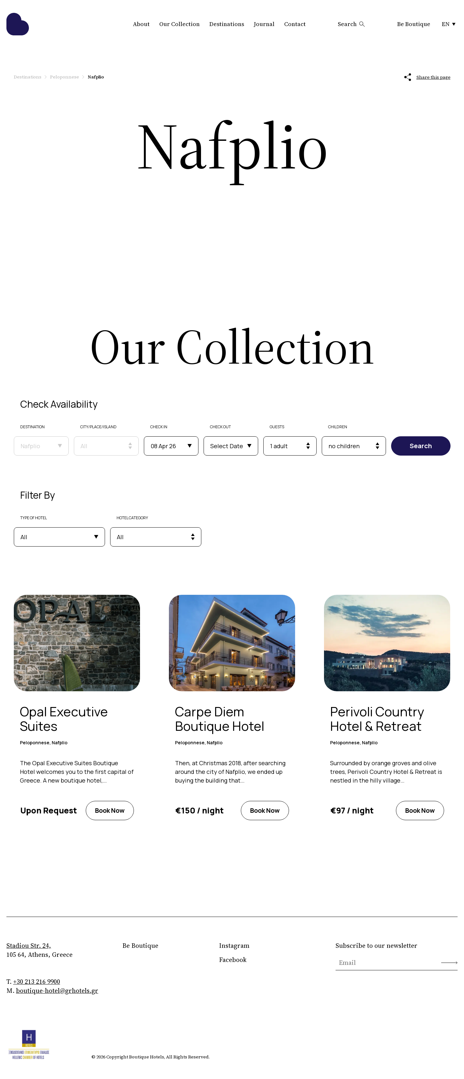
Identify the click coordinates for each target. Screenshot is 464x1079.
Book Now (110, 810)
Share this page (427, 77)
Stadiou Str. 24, (28, 945)
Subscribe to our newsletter (376, 945)
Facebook (233, 959)
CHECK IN (159, 427)
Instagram (234, 945)
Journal (264, 24)
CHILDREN (338, 427)
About (141, 24)
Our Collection (179, 24)
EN (449, 24)
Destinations (226, 24)
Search (351, 24)
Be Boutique (413, 24)
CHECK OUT (221, 427)
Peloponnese (64, 77)
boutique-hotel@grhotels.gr (57, 990)
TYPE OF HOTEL (33, 518)
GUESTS (278, 427)
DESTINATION (32, 427)
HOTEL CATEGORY (132, 518)
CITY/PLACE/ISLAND (99, 427)
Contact (295, 24)
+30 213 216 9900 (36, 981)
